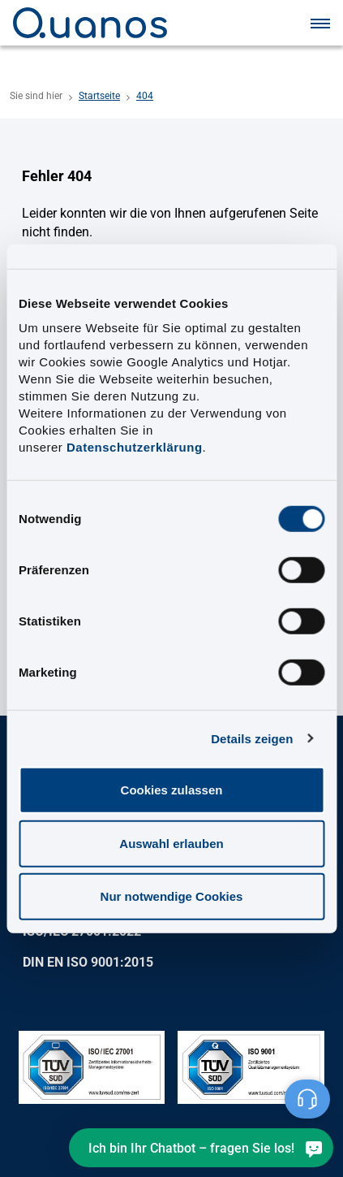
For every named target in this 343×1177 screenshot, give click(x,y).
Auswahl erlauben (171, 843)
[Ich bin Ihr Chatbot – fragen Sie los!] (201, 1147)
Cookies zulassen (172, 790)
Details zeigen (252, 738)
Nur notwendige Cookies (172, 896)
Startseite (99, 96)
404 (144, 96)
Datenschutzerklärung (134, 447)
